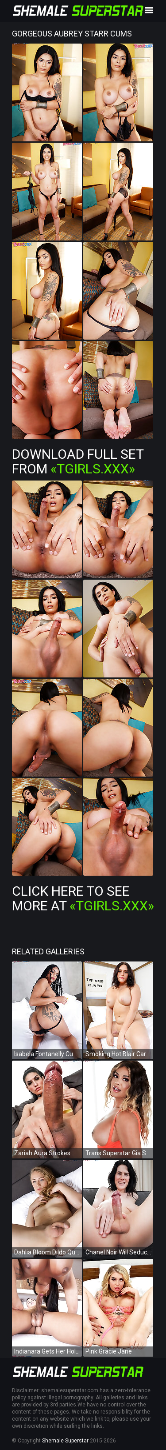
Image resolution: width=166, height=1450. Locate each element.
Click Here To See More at (83, 898)
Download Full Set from (77, 461)
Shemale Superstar (65, 1441)
